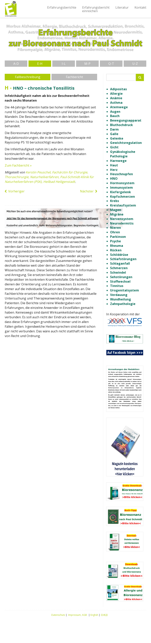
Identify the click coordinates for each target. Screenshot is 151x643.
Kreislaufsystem (123, 205)
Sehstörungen (121, 277)
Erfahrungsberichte (61, 7)
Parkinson (118, 236)
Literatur (122, 7)
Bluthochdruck (121, 125)
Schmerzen (119, 268)
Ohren (115, 232)
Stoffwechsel (120, 281)
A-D (16, 63)
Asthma (116, 102)
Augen (115, 111)
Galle (114, 134)
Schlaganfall (120, 263)
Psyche (115, 241)
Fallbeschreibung (27, 77)
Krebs (114, 201)
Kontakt (140, 7)
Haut (114, 165)
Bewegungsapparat (125, 120)
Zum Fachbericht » (18, 165)
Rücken (116, 250)
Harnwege (118, 161)
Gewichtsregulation (126, 143)
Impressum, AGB (77, 615)
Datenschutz (58, 615)
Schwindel (118, 272)
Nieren (115, 227)
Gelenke (116, 138)
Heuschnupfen (121, 174)
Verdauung (118, 295)
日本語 (104, 615)
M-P (87, 63)
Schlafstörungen (123, 259)
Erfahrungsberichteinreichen (96, 9)
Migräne (116, 214)
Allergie (116, 93)
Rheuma (116, 245)
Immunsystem (121, 187)
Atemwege (119, 107)
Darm (114, 129)
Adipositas (118, 89)
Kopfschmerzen (122, 196)
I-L (64, 63)
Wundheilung (120, 299)
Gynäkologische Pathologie (122, 154)
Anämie (116, 98)
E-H (39, 63)
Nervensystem (121, 219)
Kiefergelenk (120, 192)
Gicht (114, 147)
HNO (114, 178)
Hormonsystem (122, 183)
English (94, 615)
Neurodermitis (122, 223)
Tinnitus (116, 286)
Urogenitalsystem (124, 290)
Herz (114, 170)
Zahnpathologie (122, 304)
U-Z (135, 63)
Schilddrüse (119, 255)
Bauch (115, 116)
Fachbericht (74, 77)
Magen (115, 210)
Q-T (111, 63)
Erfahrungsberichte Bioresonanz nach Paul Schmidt (11, 9)
